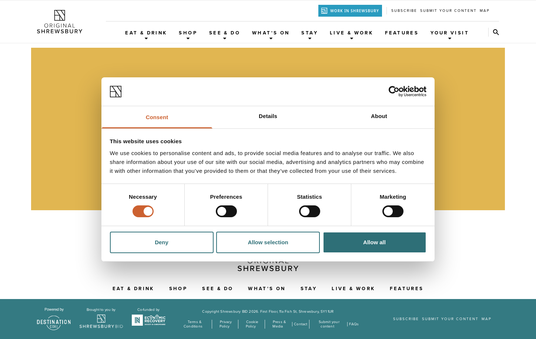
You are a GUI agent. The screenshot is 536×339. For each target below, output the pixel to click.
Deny (161, 242)
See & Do (224, 35)
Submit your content (448, 11)
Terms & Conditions (193, 324)
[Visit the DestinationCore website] (54, 319)
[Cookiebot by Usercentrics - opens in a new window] (394, 91)
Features (402, 33)
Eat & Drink (146, 35)
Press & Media (279, 324)
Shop (188, 35)
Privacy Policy (226, 324)
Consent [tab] (157, 117)
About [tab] (379, 116)
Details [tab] (268, 116)
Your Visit (450, 35)
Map (485, 11)
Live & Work (351, 35)
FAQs (354, 324)
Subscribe (404, 11)
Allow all (374, 242)
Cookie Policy (252, 324)
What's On (270, 35)
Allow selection (268, 242)
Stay (309, 35)
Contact (300, 324)
